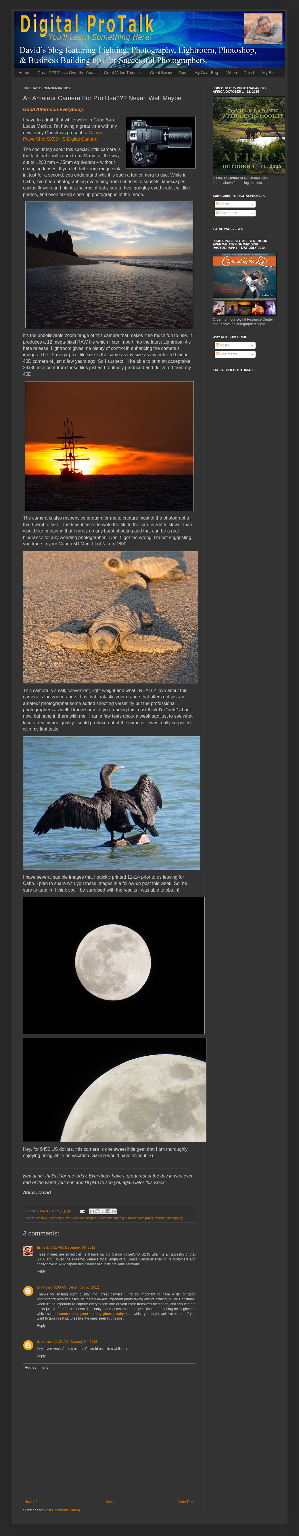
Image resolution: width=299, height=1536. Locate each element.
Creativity (55, 1218)
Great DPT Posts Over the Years (66, 72)
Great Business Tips (168, 72)
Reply (41, 1271)
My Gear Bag (206, 72)
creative (41, 1218)
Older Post (186, 1502)
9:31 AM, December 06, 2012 (72, 1248)
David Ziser (71, 1218)
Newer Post (33, 1502)
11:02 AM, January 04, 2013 (75, 1342)
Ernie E (43, 1248)
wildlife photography (169, 1218)
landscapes (88, 1218)
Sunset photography (140, 1218)
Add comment (36, 1367)
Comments (226, 213)
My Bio (268, 72)
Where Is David (240, 72)
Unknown (44, 1287)
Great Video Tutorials (122, 72)
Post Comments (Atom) (62, 1510)
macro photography (111, 1218)
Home (23, 72)
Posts (222, 204)
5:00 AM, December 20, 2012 (76, 1287)
